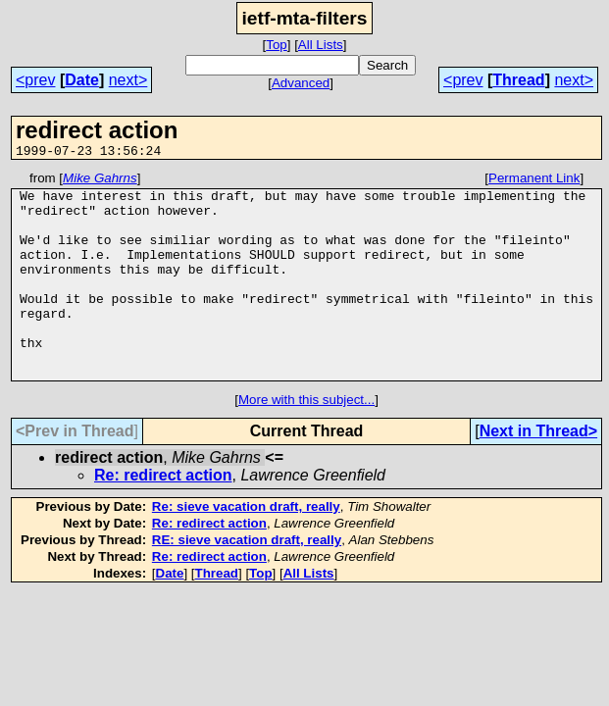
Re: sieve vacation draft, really (246, 547)
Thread (518, 80)
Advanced (301, 83)
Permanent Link (534, 181)
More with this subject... (306, 440)
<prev (35, 80)
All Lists (320, 44)
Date (82, 80)
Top (276, 44)
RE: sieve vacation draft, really (246, 581)
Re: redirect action (162, 516)
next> (128, 80)
